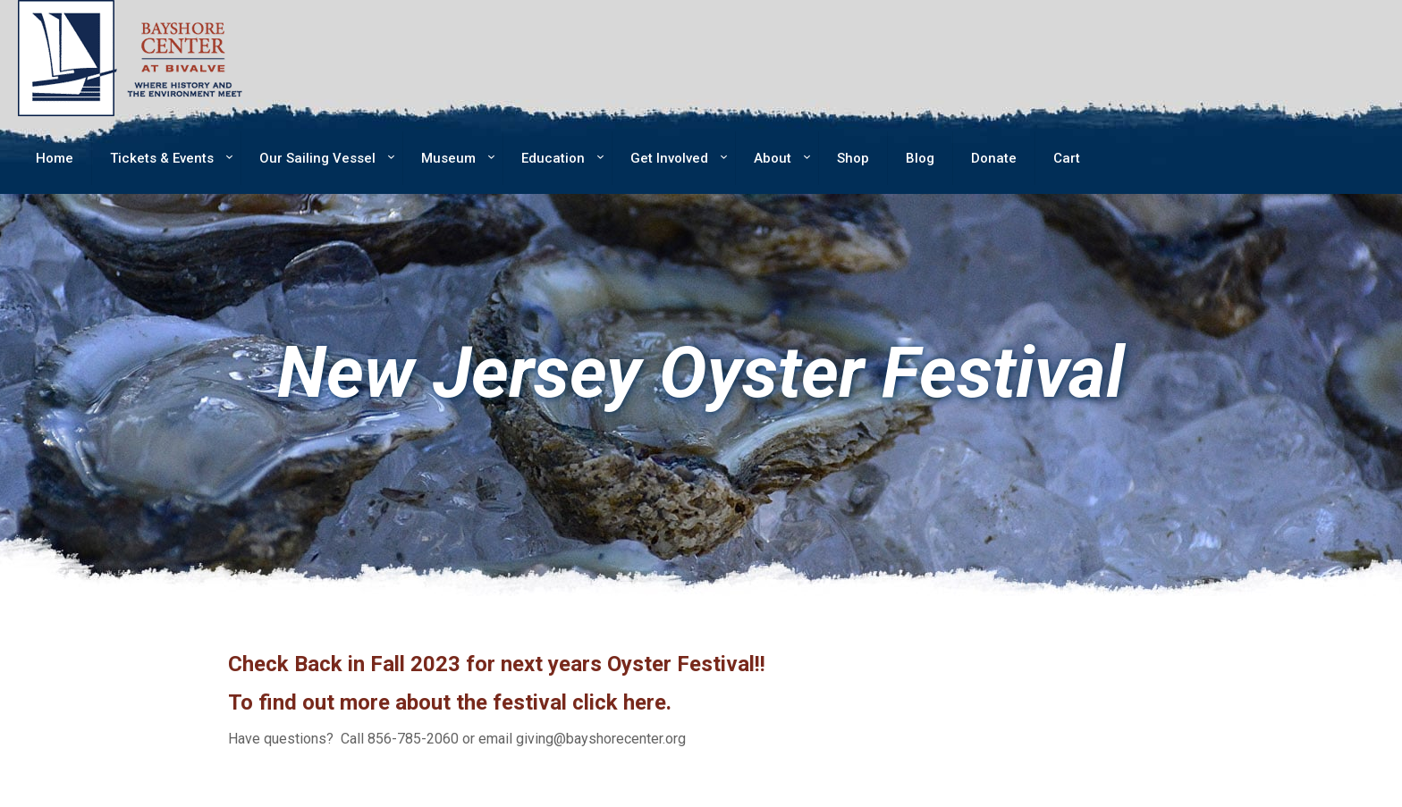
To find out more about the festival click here (447, 702)
